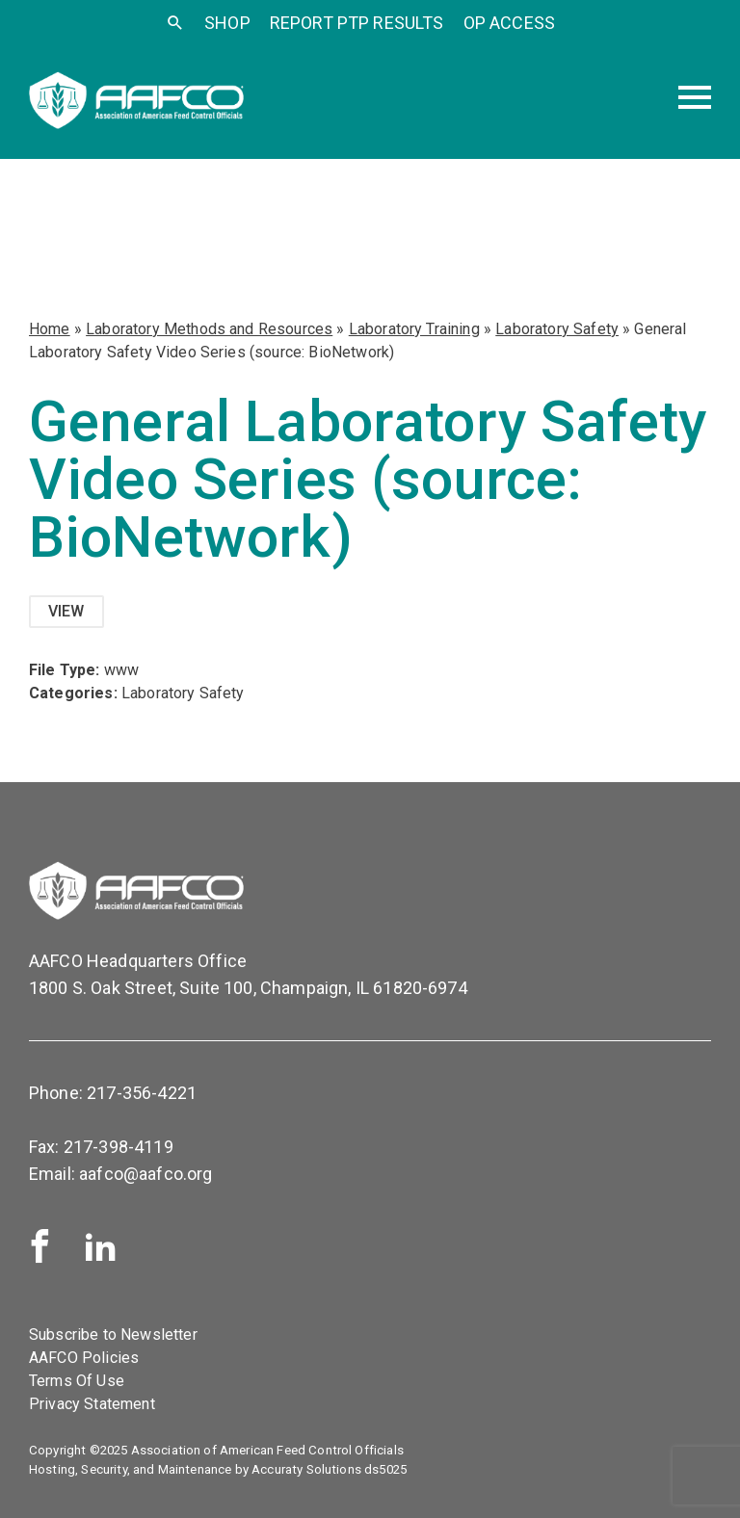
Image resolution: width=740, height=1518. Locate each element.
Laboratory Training (414, 329)
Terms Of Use (76, 1381)
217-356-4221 (142, 1093)
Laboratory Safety (557, 329)
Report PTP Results (357, 23)
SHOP (227, 23)
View (66, 611)
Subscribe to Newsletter (113, 1334)
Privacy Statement (92, 1404)
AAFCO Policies (84, 1357)
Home (49, 329)
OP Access (509, 23)
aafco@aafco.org (145, 1174)
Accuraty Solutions (306, 1469)
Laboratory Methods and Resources (209, 329)
